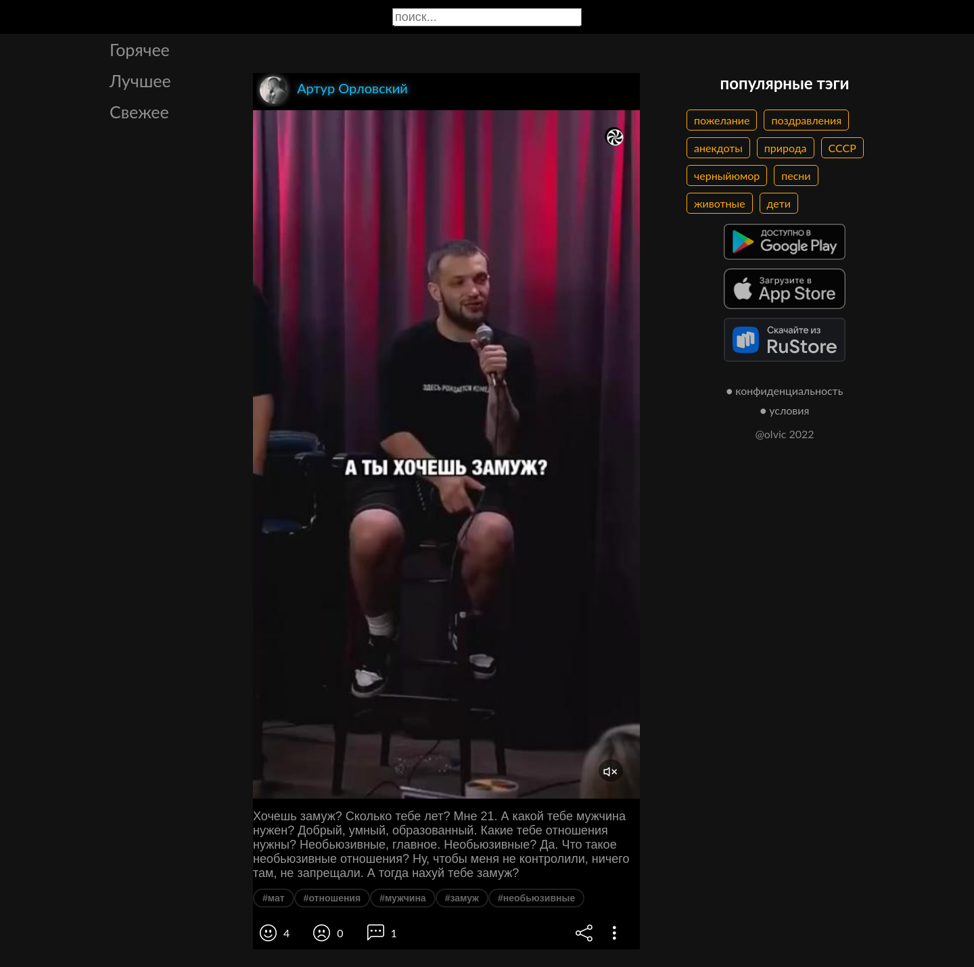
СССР (842, 147)
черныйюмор (727, 175)
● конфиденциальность (784, 390)
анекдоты (718, 147)
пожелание (721, 120)
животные (719, 203)
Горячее (140, 49)
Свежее (139, 111)
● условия (785, 410)
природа (785, 147)
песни (795, 175)
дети (779, 203)
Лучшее (140, 80)
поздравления (806, 120)
